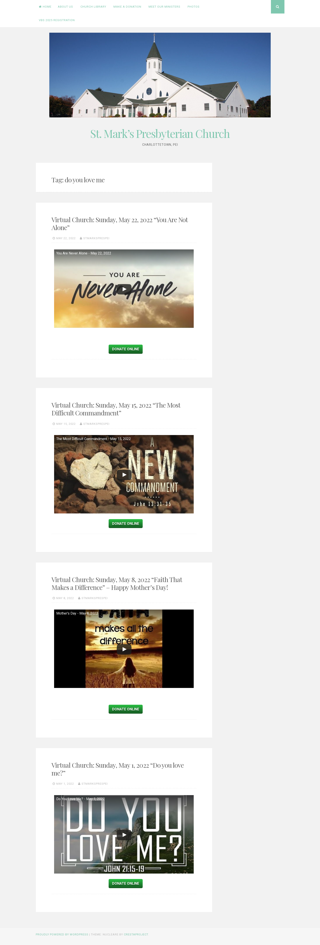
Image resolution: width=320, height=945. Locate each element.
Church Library (93, 6)
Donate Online (125, 349)
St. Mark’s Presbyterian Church (160, 133)
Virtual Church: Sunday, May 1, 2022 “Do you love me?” (117, 769)
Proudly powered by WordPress (62, 934)
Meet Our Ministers (164, 6)
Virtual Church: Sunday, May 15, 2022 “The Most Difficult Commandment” (115, 409)
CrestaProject (136, 934)
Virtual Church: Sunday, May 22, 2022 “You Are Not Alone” (119, 223)
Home (45, 6)
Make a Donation (127, 6)
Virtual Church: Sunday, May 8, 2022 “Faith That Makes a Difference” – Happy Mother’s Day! (116, 583)
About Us (65, 6)
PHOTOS (194, 6)
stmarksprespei (96, 238)
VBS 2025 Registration (57, 20)
